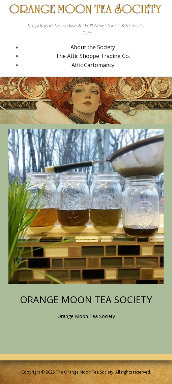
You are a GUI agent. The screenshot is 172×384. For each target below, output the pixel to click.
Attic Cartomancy (92, 65)
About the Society (92, 47)
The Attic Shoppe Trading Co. (93, 56)
